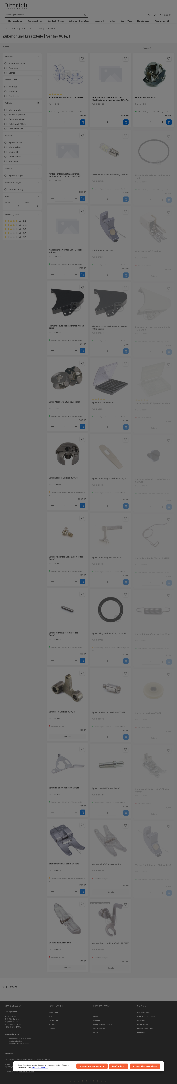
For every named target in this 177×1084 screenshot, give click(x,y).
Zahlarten (97, 1015)
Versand (96, 1011)
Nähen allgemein (17, 109)
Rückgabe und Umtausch (103, 1019)
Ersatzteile (14, 90)
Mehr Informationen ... (34, 1068)
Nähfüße (13, 81)
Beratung (141, 1015)
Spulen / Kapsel (16, 170)
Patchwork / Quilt (17, 118)
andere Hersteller (17, 58)
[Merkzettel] (149, 6)
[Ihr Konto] (155, 6)
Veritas (12, 67)
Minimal (12, 199)
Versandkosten (128, 1081)
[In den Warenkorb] (82, 116)
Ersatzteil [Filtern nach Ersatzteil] (22, 130)
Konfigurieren (121, 1067)
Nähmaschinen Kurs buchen (20, 1033)
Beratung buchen (15, 1036)
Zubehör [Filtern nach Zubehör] (22, 163)
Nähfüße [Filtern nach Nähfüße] (22, 97)
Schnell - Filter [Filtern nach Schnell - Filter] (22, 74)
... (93, 1007)
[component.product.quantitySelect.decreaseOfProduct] (52, 117)
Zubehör (13, 86)
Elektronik (13, 146)
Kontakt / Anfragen (145, 1023)
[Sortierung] (158, 42)
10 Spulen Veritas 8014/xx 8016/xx (66, 92)
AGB (50, 1011)
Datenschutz (54, 1015)
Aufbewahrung (16, 184)
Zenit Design (84, 1081)
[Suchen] (127, 6)
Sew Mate (13, 62)
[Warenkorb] (165, 6)
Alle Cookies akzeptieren (146, 1067)
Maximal (32, 199)
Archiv (95, 1027)
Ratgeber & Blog (144, 1007)
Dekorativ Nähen (17, 114)
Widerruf (52, 1019)
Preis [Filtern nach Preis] (22, 191)
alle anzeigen (15, 142)
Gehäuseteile (15, 151)
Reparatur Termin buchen (19, 1038)
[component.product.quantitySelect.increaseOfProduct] (76, 117)
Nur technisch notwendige (96, 1067)
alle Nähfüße (15, 104)
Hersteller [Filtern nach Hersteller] (22, 51)
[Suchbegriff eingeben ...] (86, 6)
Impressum (53, 1007)
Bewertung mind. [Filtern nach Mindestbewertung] (22, 209)
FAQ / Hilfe (141, 1027)
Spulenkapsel (15, 137)
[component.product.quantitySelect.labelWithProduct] (64, 117)
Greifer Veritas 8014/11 (146, 92)
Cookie (52, 1023)
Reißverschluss (16, 123)
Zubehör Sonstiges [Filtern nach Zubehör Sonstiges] (22, 177)
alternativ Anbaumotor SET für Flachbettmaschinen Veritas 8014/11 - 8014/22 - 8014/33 (110, 93)
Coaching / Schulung (146, 1011)
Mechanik (13, 156)
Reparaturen (142, 1019)
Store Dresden (99, 1023)
